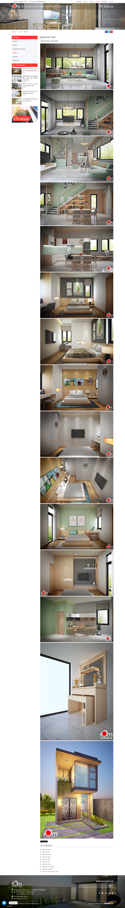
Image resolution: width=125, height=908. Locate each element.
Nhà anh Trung (47, 864)
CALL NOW (107, 5)
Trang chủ (14, 31)
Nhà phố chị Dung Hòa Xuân (51, 871)
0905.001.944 (108, 7)
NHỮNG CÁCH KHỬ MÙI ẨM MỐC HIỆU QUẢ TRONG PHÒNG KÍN (30, 78)
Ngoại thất (16, 60)
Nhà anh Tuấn (46, 857)
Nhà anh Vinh (46, 859)
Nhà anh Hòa (46, 862)
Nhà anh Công (47, 854)
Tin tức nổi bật (20, 65)
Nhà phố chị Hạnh (48, 869)
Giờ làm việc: (20, 1)
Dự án (20, 31)
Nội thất (15, 56)
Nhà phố (26, 31)
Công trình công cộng (19, 49)
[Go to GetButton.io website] (9, 906)
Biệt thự (15, 41)
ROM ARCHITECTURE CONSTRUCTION (42, 6)
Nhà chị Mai (46, 852)
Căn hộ (15, 45)
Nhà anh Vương (47, 849)
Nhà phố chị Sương (48, 866)
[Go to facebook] (4, 903)
